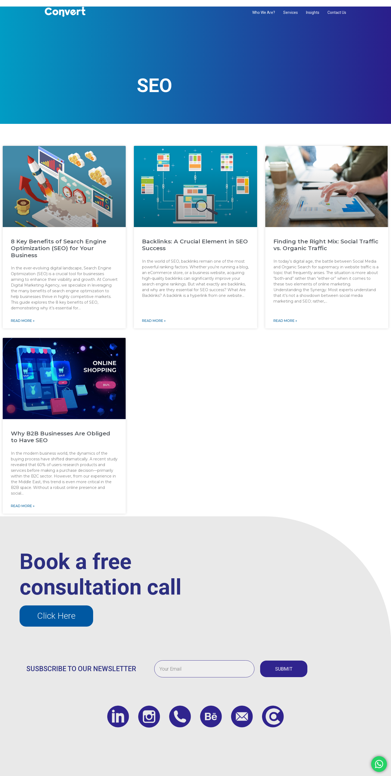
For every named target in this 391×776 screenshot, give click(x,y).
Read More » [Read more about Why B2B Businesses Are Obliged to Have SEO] (22, 497)
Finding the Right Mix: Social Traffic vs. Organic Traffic (325, 236)
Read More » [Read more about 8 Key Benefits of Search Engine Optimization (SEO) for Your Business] (22, 312)
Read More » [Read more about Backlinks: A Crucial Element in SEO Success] (154, 312)
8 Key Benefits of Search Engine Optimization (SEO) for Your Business (58, 239)
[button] (56, 607)
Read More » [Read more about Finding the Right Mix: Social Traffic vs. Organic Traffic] (285, 312)
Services (290, 12)
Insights (312, 12)
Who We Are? (263, 12)
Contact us (336, 12)
